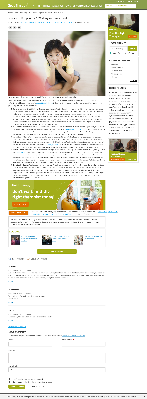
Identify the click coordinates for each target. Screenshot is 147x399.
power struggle (21, 152)
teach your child (52, 145)
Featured (114, 65)
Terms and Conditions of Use (73, 336)
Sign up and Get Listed (124, 2)
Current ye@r (13, 366)
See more (133, 81)
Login (136, 2)
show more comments (17, 327)
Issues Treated (116, 68)
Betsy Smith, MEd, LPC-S (107, 212)
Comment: (13, 350)
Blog (93, 6)
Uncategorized (116, 74)
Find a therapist (18, 213)
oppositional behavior (44, 103)
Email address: (68, 340)
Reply (10, 282)
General (114, 77)
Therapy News (116, 71)
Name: (11, 340)
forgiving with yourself (74, 129)
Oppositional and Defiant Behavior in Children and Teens (55, 22)
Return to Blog (57, 251)
